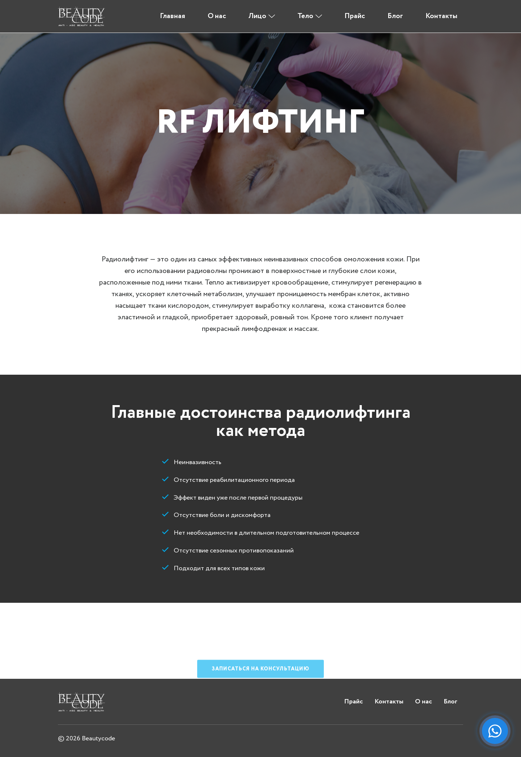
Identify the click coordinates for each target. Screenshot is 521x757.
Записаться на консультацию (260, 694)
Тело (305, 16)
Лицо (257, 16)
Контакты (441, 16)
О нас (217, 16)
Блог (395, 16)
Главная (172, 16)
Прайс (354, 16)
